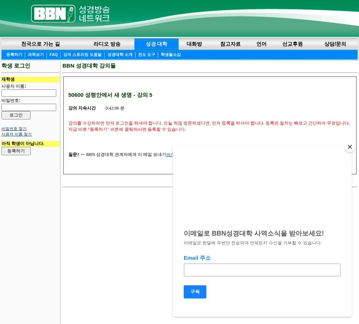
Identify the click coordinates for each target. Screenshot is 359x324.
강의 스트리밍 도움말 (82, 54)
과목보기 (36, 54)
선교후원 (292, 44)
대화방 (194, 44)
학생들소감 (171, 54)
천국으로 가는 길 (40, 44)
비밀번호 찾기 (14, 128)
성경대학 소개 (120, 54)
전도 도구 (146, 54)
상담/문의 (335, 44)
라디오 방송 (107, 44)
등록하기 (14, 54)
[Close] (349, 149)
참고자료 (230, 44)
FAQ (53, 54)
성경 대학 (157, 44)
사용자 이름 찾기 (16, 134)
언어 (261, 44)
